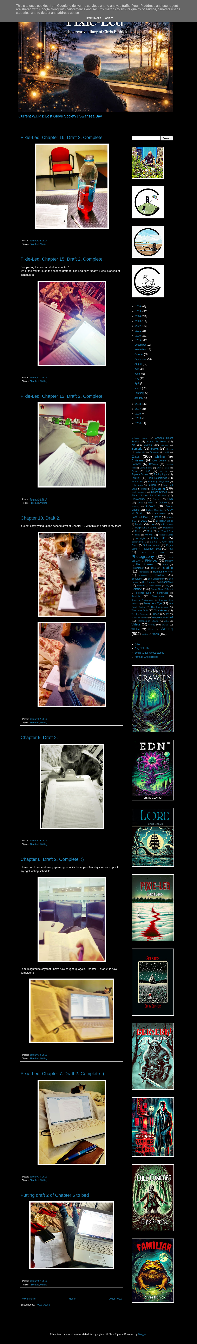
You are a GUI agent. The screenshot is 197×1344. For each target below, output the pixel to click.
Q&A (137, 644)
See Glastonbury (156, 578)
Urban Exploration (140, 617)
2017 (138, 408)
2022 (138, 326)
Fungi (144, 489)
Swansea (158, 596)
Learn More (93, 18)
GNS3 (140, 503)
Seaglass (137, 578)
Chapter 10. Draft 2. (40, 518)
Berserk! (137, 448)
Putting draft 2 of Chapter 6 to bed (55, 1195)
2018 (138, 403)
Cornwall (136, 464)
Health (157, 517)
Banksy (164, 445)
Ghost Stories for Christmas (149, 495)
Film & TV (137, 481)
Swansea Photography (142, 600)
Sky (167, 585)
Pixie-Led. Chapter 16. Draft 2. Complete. (62, 137)
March (138, 388)
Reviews (143, 575)
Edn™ (147, 471)
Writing (43, 244)
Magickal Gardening (146, 527)
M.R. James (167, 524)
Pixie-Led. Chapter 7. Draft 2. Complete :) (62, 1073)
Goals (150, 503)
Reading (167, 567)
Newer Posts (29, 1298)
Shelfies (141, 585)
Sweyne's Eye (152, 603)
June (137, 373)
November (140, 349)
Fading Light (161, 474)
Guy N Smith (142, 648)
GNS (170, 499)
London (139, 524)
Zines (155, 634)
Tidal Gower (161, 610)
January (139, 397)
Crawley (153, 464)
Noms (137, 535)
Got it (109, 18)
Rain (153, 568)
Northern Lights (166, 535)
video (166, 621)
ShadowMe (166, 582)
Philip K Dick (153, 552)
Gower (150, 506)
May (137, 378)
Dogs (167, 468)
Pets (170, 548)
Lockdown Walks (164, 521)
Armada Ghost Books (146, 656)
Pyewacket (138, 568)
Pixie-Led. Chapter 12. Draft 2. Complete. (62, 396)
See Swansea (149, 582)
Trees (156, 614)
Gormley (135, 506)
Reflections (144, 572)
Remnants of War (163, 571)
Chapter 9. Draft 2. (39, 737)
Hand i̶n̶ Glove (140, 517)
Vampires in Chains (148, 621)
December (140, 344)
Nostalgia (140, 538)
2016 (138, 413)
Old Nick (154, 542)
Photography (143, 556)
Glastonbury (138, 499)
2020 (138, 335)
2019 (138, 340)
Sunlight (136, 596)
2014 (138, 423)
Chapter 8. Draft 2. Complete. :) (52, 859)
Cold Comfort (159, 460)
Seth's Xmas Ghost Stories (149, 652)
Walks (165, 624)
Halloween (160, 513)
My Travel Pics (165, 531)
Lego (144, 520)
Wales (151, 624)
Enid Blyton (163, 471)
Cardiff (166, 452)
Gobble (163, 502)
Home (72, 1298)
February (139, 393)
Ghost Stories (159, 492)
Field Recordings (157, 478)
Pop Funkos (144, 564)
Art (133, 445)
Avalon (148, 445)
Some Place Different (162, 589)
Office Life (158, 538)
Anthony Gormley (140, 438)
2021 (138, 330)
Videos (136, 624)
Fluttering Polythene (158, 481)
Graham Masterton (154, 510)
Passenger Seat (152, 548)
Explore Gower (140, 474)
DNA (159, 468)
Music (150, 531)
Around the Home (156, 441)
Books (154, 448)
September (140, 359)
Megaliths (168, 527)
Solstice (137, 589)
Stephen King (143, 593)
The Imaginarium (159, 607)
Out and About (151, 545)
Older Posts (115, 1298)
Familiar (136, 478)
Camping (154, 452)
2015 (138, 418)
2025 (138, 311)
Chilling (160, 456)
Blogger (142, 1334)
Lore (152, 524)
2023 (138, 321)
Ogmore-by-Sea (139, 542)
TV (167, 614)
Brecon (169, 449)
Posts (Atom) (43, 1304)
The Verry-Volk (140, 610)
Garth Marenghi (139, 492)
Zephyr (145, 634)
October (139, 354)
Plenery (169, 560)
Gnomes (157, 499)
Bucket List (140, 452)
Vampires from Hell (162, 617)
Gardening (158, 488)
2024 (138, 316)
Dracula (135, 471)
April (137, 383)
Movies (138, 531)
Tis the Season (140, 614)
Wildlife (136, 629)
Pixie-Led (34, 244)
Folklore (152, 485)
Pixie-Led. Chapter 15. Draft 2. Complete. (62, 259)
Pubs (165, 564)
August (138, 364)
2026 (138, 306)
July (137, 368)
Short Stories (155, 586)
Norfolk (148, 534)
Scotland (160, 575)
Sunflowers (162, 593)
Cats (136, 456)
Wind (150, 629)
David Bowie (146, 467)
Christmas (138, 460)
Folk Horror (137, 485)
